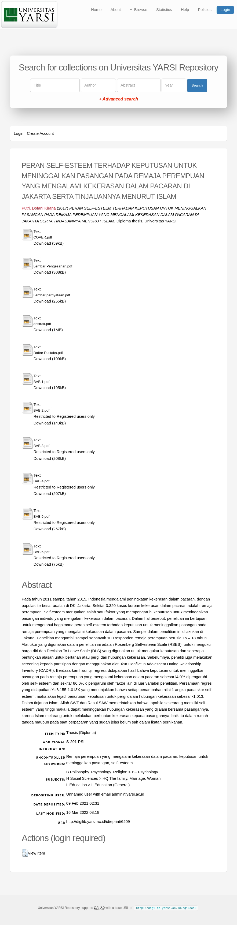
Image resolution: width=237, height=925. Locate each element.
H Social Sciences (82, 778)
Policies (205, 10)
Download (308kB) (50, 272)
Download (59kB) (49, 243)
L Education (76, 785)
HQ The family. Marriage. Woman (132, 778)
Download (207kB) (50, 493)
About (116, 10)
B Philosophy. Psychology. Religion (96, 772)
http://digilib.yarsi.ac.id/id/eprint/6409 (98, 821)
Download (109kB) (50, 359)
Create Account (40, 133)
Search (197, 85)
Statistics (164, 10)
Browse (140, 10)
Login (225, 10)
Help (185, 10)
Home (96, 10)
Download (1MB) (48, 330)
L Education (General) (110, 785)
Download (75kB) (49, 564)
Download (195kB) (50, 388)
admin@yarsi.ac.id (128, 794)
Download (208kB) (50, 458)
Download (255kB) (50, 301)
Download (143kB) (50, 423)
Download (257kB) (50, 529)
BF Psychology (145, 772)
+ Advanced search (118, 99)
